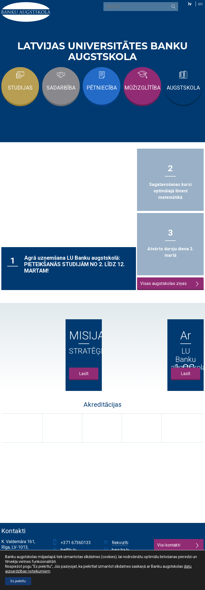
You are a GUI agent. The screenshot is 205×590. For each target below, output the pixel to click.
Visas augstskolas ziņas (170, 284)
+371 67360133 (76, 542)
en (200, 3)
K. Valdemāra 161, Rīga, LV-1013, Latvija (18, 547)
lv (190, 3)
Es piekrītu (18, 581)
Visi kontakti (178, 545)
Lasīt (83, 373)
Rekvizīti (120, 542)
